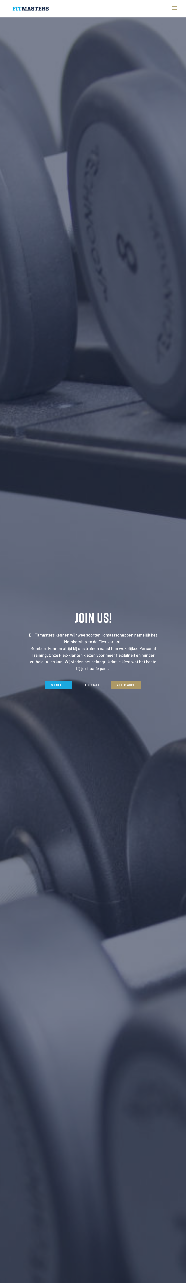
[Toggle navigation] (175, 8)
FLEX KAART (91, 685)
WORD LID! (58, 685)
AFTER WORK (126, 685)
